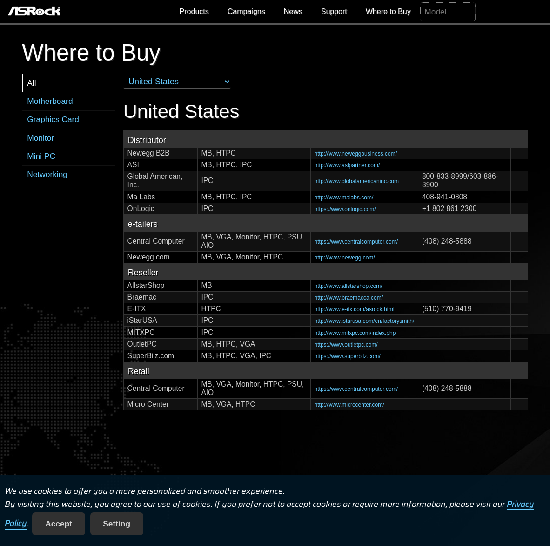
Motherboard (50, 101)
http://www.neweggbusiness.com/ (356, 153)
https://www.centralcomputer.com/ (356, 242)
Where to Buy (388, 11)
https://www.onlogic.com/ (345, 209)
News (293, 11)
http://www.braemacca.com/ (349, 297)
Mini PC (41, 156)
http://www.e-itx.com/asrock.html (355, 309)
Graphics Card (53, 119)
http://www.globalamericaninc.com (357, 181)
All (31, 83)
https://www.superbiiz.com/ (348, 356)
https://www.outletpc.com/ (346, 344)
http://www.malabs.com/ (344, 197)
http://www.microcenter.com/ (349, 405)
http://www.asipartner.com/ (347, 165)
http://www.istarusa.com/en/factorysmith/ (365, 321)
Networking (47, 174)
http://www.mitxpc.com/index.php (355, 333)
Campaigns (246, 11)
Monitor (40, 138)
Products (194, 11)
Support (334, 11)
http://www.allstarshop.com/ (348, 286)
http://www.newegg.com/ (345, 257)
